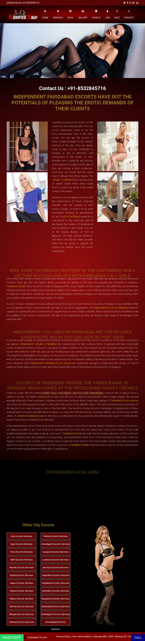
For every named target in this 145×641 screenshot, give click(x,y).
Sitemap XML (100, 636)
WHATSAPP (12, 638)
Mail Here (14, 2)
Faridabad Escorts (72, 433)
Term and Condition (82, 636)
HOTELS (96, 14)
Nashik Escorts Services (21, 567)
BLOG (70, 14)
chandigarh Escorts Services (55, 544)
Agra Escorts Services (21, 544)
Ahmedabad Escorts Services (55, 626)
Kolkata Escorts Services (21, 622)
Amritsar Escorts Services (55, 567)
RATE (117, 14)
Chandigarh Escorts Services (55, 614)
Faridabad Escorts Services (55, 583)
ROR (111, 636)
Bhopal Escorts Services (21, 614)
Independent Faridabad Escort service (50, 363)
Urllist (131, 636)
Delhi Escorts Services (21, 559)
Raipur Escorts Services (21, 598)
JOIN (107, 14)
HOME (45, 14)
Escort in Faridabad (69, 216)
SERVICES (58, 14)
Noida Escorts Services (21, 575)
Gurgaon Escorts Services (55, 552)
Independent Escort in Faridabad (110, 307)
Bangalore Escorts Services (55, 598)
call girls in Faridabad (63, 179)
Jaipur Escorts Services (21, 583)
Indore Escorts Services (21, 591)
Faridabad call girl (79, 444)
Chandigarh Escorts (37, 637)
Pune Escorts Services (21, 552)
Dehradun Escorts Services (55, 591)
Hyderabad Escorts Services (55, 606)
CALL (138, 638)
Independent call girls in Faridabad (38, 344)
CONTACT (129, 14)
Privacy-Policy (63, 636)
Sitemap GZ (120, 636)
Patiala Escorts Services (55, 536)
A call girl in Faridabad (25, 415)
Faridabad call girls (16, 286)
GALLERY (83, 14)
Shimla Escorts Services (21, 606)
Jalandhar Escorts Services (55, 575)
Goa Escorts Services (21, 536)
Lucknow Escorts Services (55, 559)
